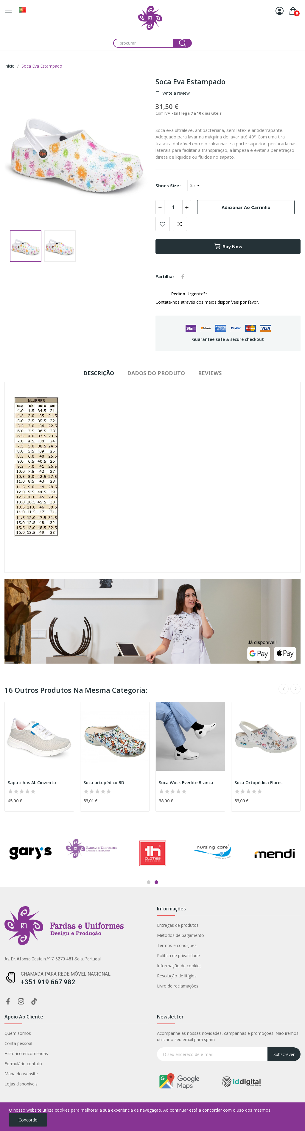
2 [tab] (156, 882)
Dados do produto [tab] (156, 373)
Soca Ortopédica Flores (258, 782)
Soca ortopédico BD (103, 782)
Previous (283, 689)
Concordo (28, 1120)
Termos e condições (47, 945)
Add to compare (180, 224)
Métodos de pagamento (51, 935)
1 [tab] (148, 882)
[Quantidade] (173, 207)
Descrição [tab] (98, 373)
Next (295, 689)
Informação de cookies (50, 965)
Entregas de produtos (48, 925)
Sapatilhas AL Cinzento (32, 782)
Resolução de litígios (47, 976)
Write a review (175, 93)
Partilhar (183, 276)
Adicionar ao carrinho (246, 207)
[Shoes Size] (195, 185)
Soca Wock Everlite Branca (186, 782)
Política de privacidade (49, 955)
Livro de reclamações (48, 986)
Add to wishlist (163, 224)
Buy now (228, 246)
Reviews (210, 373)
